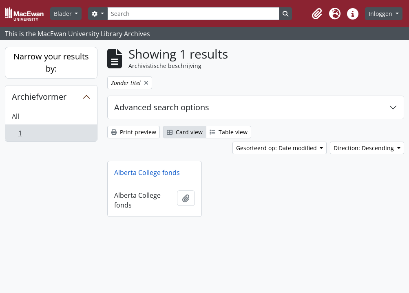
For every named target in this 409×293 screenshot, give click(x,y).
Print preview (133, 132)
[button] (317, 14)
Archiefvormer (39, 96)
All (15, 116)
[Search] (193, 13)
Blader (63, 13)
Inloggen (381, 13)
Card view (185, 132)
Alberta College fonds (147, 172)
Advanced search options (161, 107)
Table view (229, 132)
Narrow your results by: (51, 62)
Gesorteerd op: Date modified (277, 148)
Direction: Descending (365, 148)
